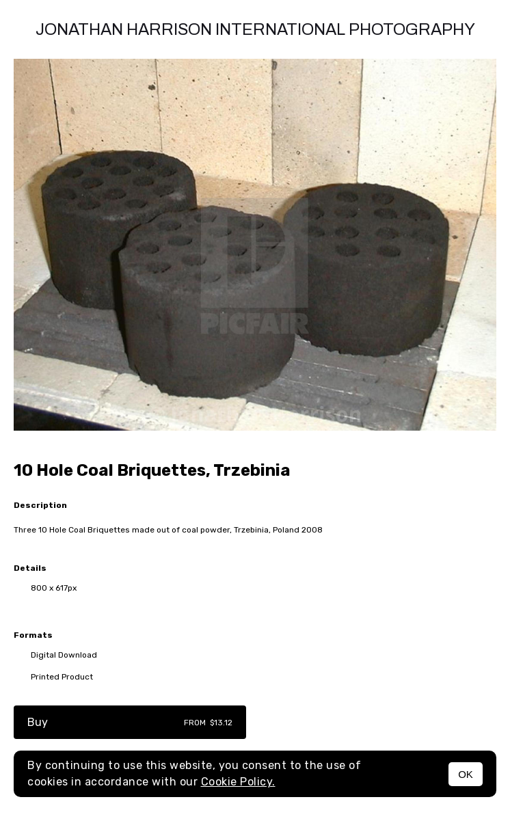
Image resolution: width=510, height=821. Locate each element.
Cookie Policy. (238, 781)
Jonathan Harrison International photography (255, 29)
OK (465, 774)
